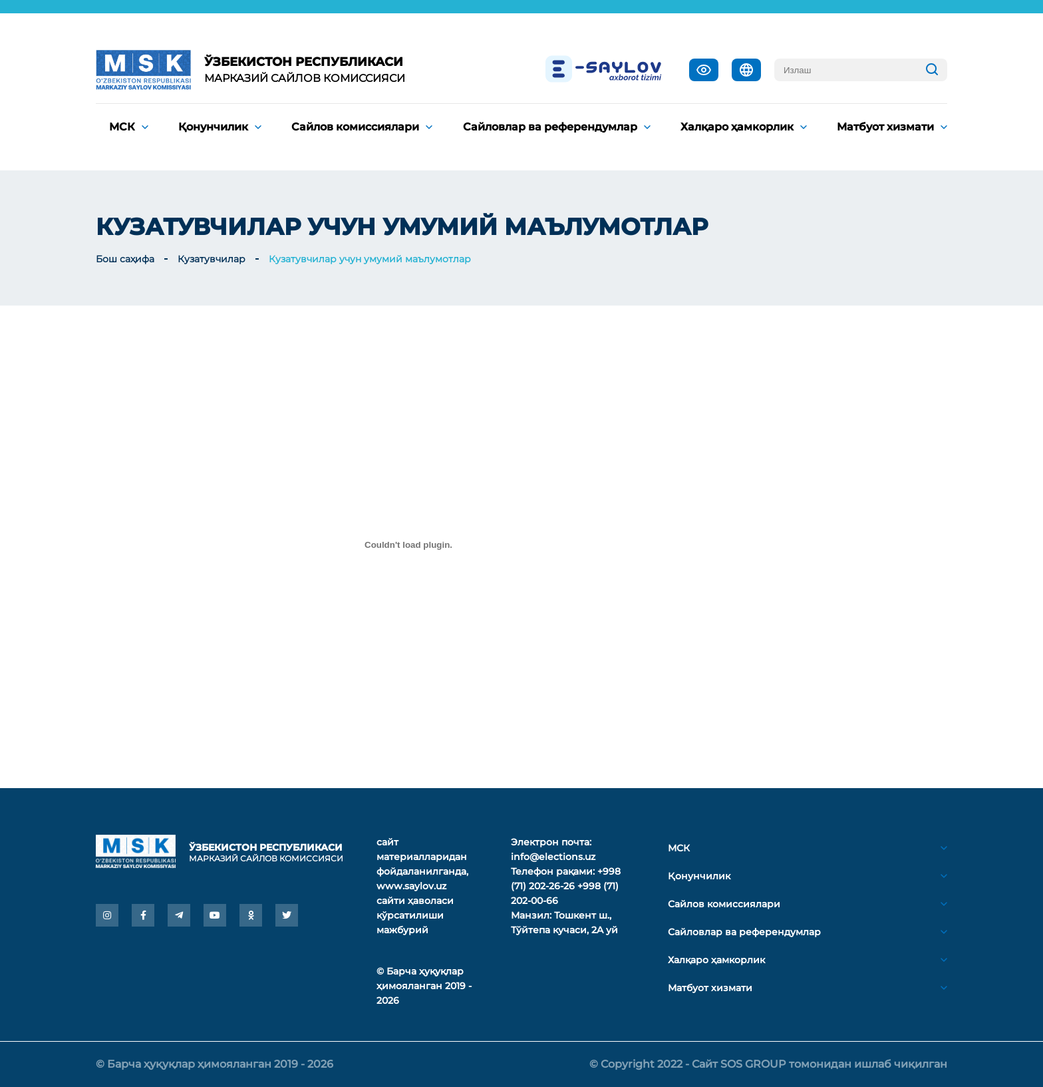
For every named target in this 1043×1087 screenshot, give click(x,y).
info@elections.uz (553, 857)
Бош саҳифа (125, 259)
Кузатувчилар (211, 259)
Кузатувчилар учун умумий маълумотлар (370, 259)
